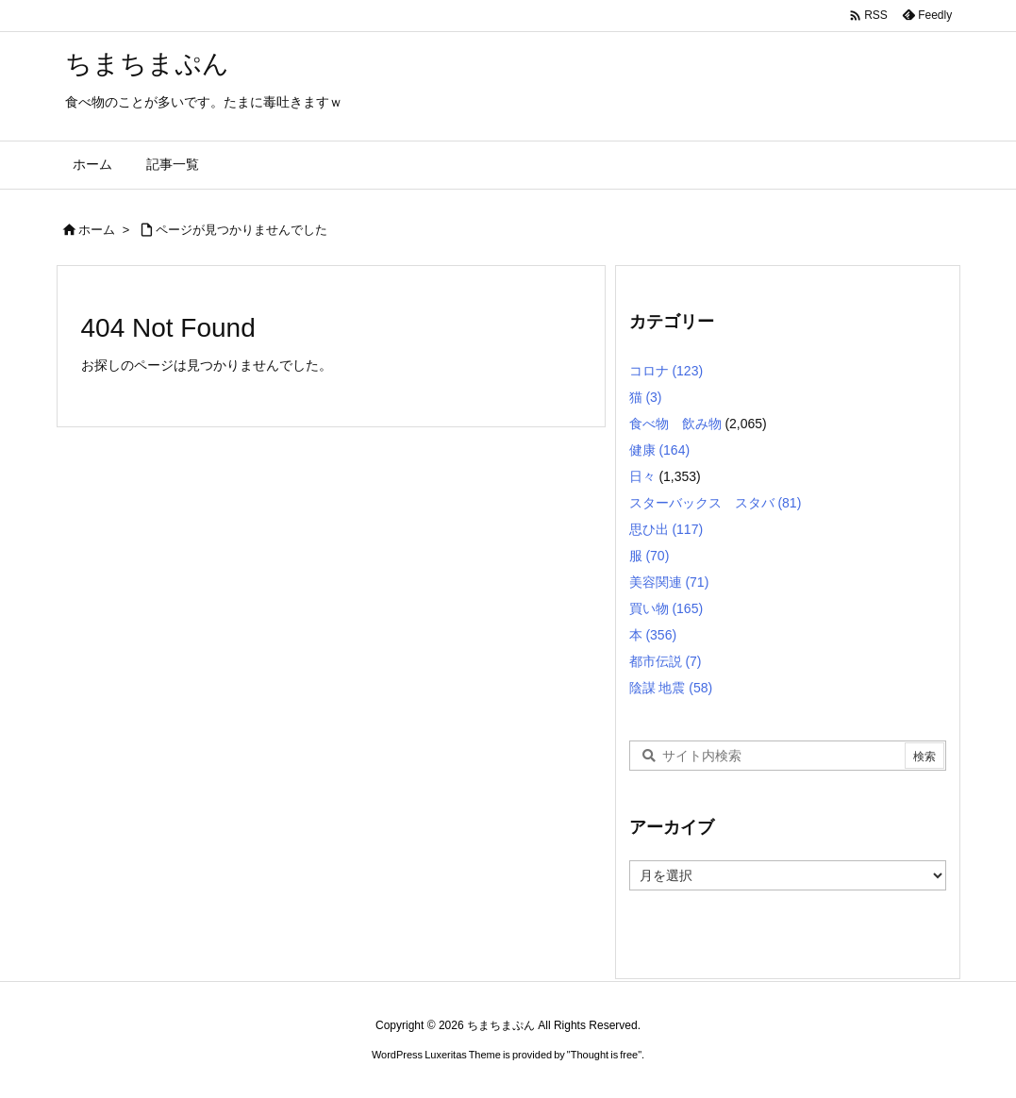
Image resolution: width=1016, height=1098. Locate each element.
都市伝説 (665, 661)
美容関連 (669, 582)
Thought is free (604, 1054)
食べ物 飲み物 (675, 423)
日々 (642, 476)
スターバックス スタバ (715, 502)
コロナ (666, 370)
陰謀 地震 (671, 687)
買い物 (666, 608)
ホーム (96, 230)
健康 (660, 450)
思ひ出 (666, 529)
